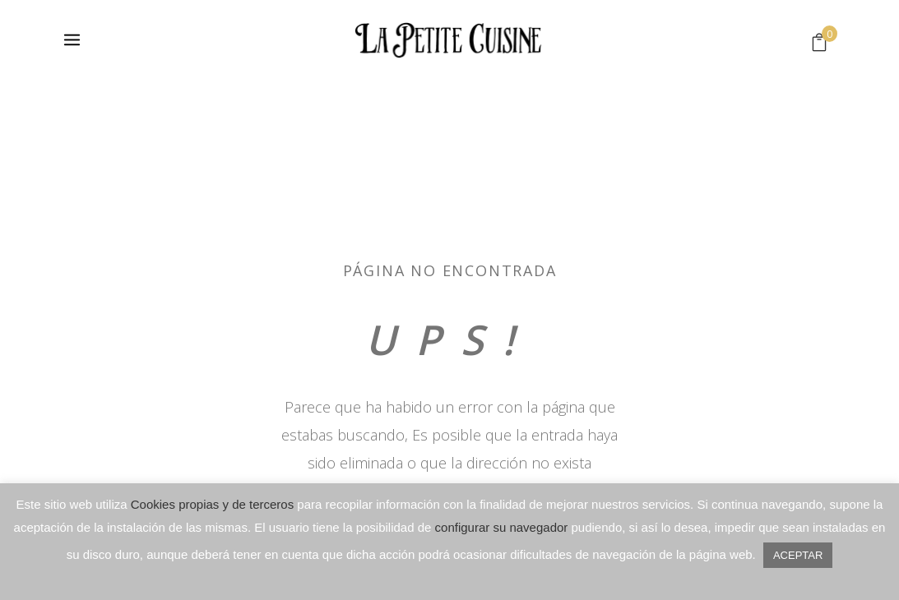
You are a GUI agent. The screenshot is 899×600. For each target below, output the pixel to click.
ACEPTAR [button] (798, 555)
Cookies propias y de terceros (212, 504)
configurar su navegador (501, 527)
